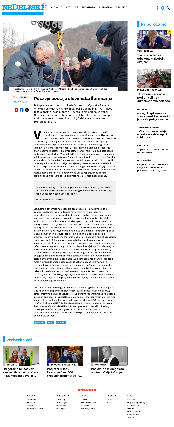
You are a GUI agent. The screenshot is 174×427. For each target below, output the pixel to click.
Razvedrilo (85, 405)
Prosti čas (88, 7)
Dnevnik (84, 399)
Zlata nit (110, 402)
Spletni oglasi (62, 399)
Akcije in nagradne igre (137, 402)
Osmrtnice (61, 405)
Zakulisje (121, 7)
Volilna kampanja (134, 414)
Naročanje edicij (88, 408)
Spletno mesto (133, 405)
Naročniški (131, 399)
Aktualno (56, 7)
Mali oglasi (61, 408)
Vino (50, 323)
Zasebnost (131, 417)
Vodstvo (31, 402)
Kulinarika (105, 7)
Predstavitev (32, 399)
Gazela (110, 399)
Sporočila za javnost (36, 408)
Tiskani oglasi (62, 402)
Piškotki (130, 408)
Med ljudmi (72, 7)
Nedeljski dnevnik (88, 402)
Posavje (39, 323)
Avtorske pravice (134, 411)
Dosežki (30, 405)
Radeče (60, 323)
